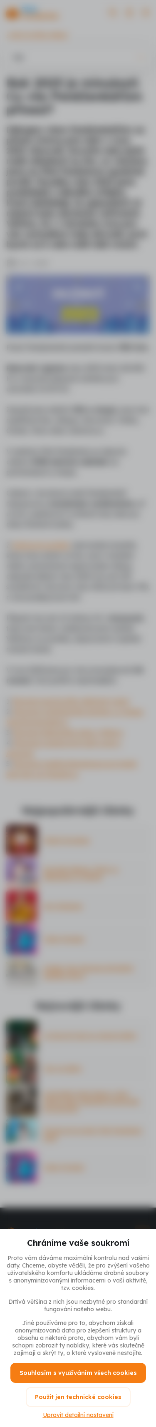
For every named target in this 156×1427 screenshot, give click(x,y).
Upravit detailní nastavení (78, 1415)
